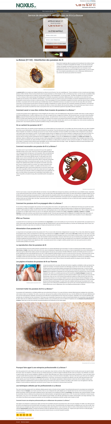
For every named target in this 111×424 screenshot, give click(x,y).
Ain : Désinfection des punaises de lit (24, 418)
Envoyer (55, 47)
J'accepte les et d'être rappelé (56, 43)
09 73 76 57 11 (86, 5)
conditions (55, 43)
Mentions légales (25, 422)
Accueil (18, 422)
